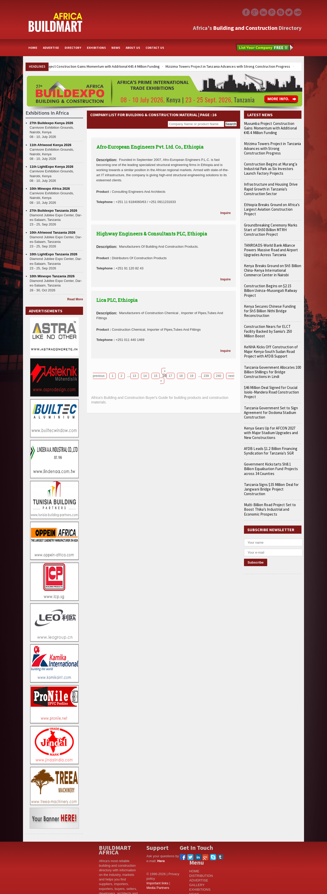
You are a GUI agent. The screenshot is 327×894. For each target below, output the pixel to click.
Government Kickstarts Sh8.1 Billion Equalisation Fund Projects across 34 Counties (272, 455)
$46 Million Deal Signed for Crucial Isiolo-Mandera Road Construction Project (270, 378)
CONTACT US (155, 47)
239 (206, 376)
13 (134, 376)
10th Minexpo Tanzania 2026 (52, 276)
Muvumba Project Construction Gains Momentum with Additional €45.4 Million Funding (93, 66)
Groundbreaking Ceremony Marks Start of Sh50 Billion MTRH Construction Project (269, 225)
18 (181, 376)
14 (145, 376)
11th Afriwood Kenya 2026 (50, 145)
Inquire (225, 213)
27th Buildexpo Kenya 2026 (51, 123)
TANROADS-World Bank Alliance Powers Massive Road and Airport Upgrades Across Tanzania (270, 245)
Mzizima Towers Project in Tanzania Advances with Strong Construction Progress (225, 66)
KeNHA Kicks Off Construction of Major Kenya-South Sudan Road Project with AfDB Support (268, 337)
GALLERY (197, 885)
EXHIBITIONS (96, 47)
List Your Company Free (264, 47)
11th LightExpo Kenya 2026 (51, 167)
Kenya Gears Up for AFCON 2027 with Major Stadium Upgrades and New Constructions (272, 419)
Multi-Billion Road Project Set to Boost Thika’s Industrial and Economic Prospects (272, 496)
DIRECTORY (73, 47)
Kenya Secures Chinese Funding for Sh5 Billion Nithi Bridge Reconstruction (271, 301)
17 (170, 376)
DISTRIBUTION (201, 876)
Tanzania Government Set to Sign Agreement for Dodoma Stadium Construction (269, 399)
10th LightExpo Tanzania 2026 (53, 254)
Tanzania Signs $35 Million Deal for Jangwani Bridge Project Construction (269, 475)
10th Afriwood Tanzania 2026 (52, 232)
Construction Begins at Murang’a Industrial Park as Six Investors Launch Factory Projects (272, 169)
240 (218, 376)
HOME (32, 47)
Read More (75, 299)
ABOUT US (133, 47)
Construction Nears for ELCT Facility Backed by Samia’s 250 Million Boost (271, 319)
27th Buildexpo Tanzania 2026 (53, 210)
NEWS (115, 47)
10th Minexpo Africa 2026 (49, 188)
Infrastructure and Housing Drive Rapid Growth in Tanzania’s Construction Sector (268, 189)
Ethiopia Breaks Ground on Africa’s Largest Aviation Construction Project (272, 207)
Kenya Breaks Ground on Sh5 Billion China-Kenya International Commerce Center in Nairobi (272, 266)
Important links (157, 883)
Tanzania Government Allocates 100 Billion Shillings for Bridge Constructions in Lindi (271, 358)
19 (191, 376)
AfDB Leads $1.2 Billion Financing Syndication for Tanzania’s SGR (268, 437)
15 (155, 376)
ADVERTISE (51, 47)
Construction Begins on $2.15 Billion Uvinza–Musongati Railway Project (271, 283)
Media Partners (157, 888)
